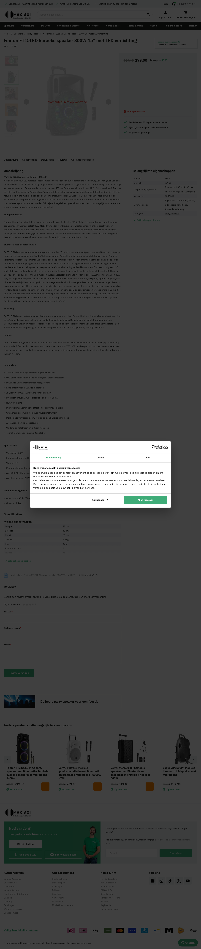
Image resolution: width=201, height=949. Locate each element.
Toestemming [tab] (53, 457)
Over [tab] (147, 457)
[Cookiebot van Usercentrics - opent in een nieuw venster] (154, 447)
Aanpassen (100, 500)
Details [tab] (100, 457)
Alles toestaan (146, 500)
